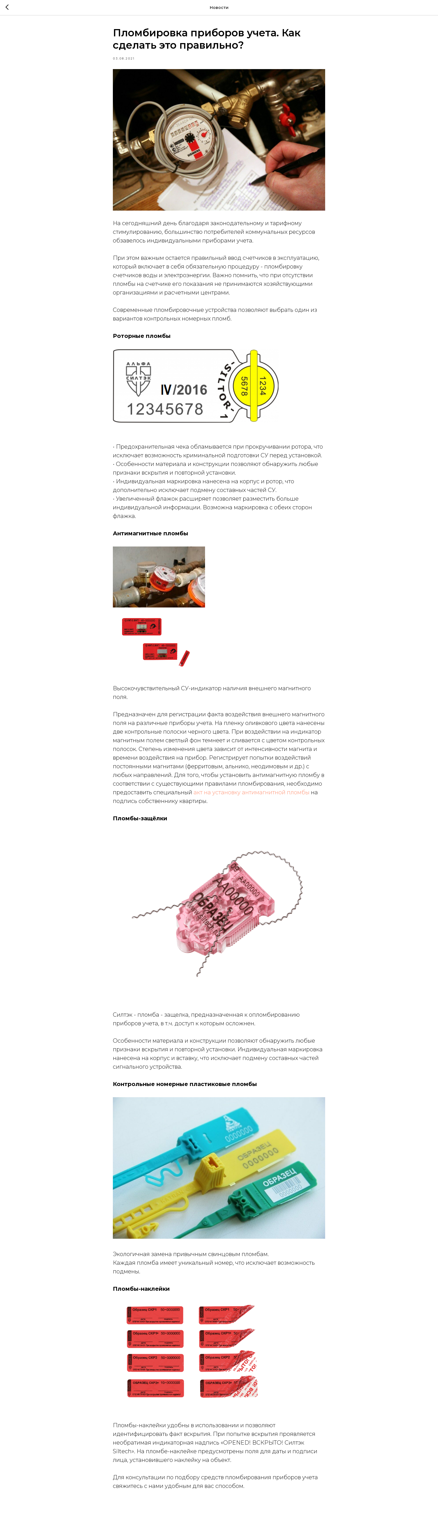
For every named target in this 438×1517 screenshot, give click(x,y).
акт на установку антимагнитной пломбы (252, 792)
